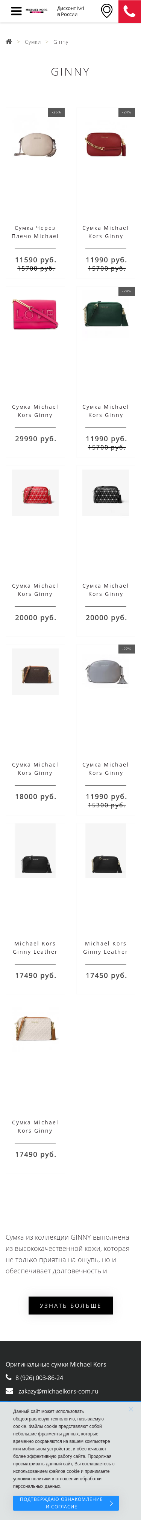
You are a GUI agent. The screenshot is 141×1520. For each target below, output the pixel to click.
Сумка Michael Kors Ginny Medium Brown (35, 773)
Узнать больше (71, 1305)
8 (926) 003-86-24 (39, 1378)
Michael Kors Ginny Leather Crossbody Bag (35, 951)
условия (21, 1478)
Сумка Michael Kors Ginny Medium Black (105, 594)
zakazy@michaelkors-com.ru (58, 1391)
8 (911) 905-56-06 (129, 11)
